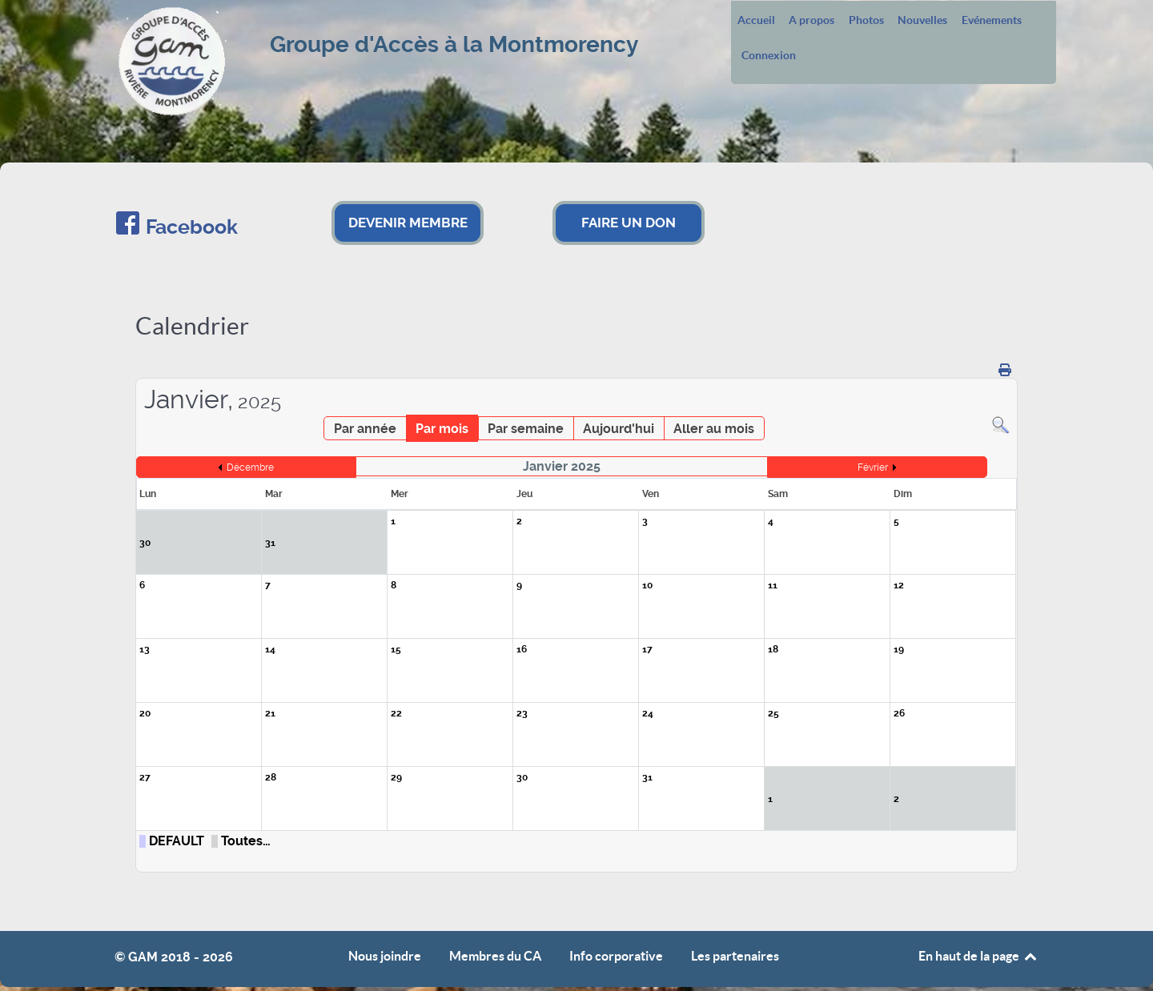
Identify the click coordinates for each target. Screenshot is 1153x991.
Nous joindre (384, 956)
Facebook (192, 227)
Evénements (992, 20)
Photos (866, 20)
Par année (365, 428)
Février (873, 467)
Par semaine (526, 428)
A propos (811, 20)
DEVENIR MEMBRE (408, 223)
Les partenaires (735, 956)
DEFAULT (176, 841)
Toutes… (246, 841)
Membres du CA (495, 956)
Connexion (768, 56)
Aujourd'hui (618, 428)
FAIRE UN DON (628, 223)
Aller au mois (713, 428)
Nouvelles (922, 20)
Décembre (250, 467)
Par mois (442, 428)
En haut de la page (978, 956)
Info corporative (616, 956)
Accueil (756, 20)
